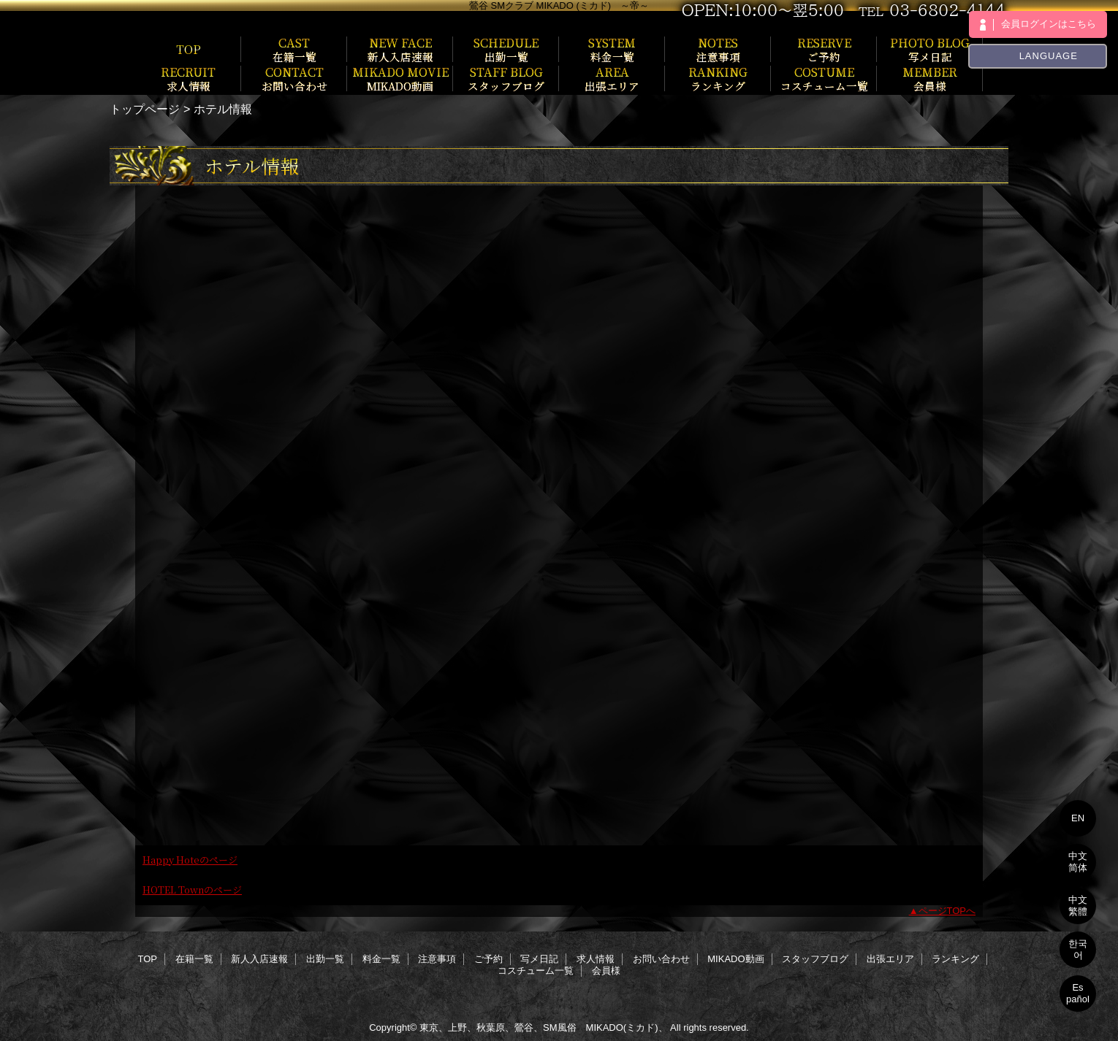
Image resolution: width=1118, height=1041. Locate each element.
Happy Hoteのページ (189, 860)
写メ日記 (539, 958)
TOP (188, 49)
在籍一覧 (194, 958)
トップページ (145, 108)
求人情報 (596, 958)
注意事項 (437, 958)
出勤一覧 (325, 958)
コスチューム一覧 (536, 970)
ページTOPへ (947, 910)
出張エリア (890, 958)
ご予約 (488, 958)
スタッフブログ (815, 958)
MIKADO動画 (735, 958)
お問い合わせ (661, 958)
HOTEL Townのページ (192, 889)
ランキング (955, 958)
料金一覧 (381, 958)
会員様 (606, 970)
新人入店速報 (259, 958)
